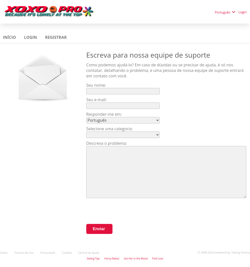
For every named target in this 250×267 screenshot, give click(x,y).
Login (243, 12)
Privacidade (48, 252)
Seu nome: (96, 85)
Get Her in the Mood (136, 258)
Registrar (56, 37)
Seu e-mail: (96, 99)
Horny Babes (111, 258)
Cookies (67, 252)
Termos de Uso (24, 252)
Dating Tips (93, 258)
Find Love (157, 258)
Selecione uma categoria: (109, 128)
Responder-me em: (104, 114)
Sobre (4, 252)
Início (10, 37)
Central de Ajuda (88, 252)
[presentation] (124, 211)
